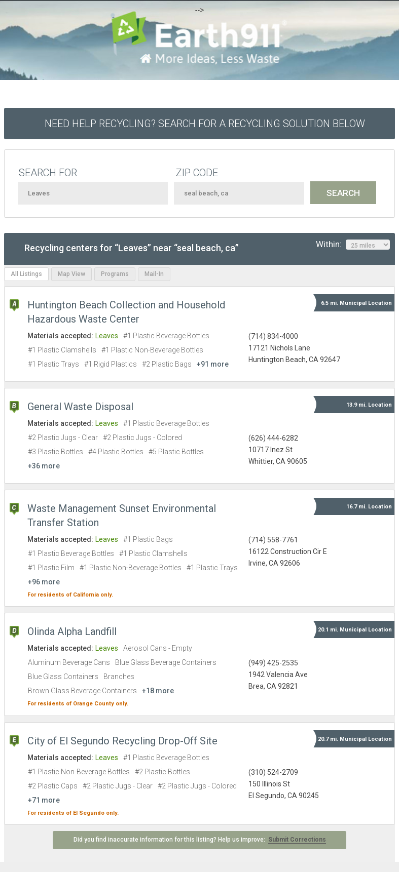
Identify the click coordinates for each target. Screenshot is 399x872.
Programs (115, 274)
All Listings (26, 274)
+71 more (44, 800)
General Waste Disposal (80, 407)
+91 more (213, 364)
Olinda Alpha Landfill (72, 631)
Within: (353, 244)
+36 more (44, 466)
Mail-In (154, 274)
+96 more (44, 582)
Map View (71, 274)
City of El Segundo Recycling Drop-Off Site (122, 741)
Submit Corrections (297, 839)
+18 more (158, 691)
